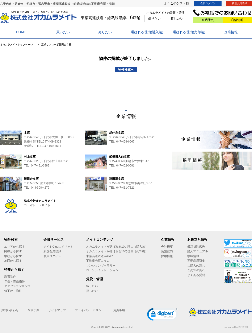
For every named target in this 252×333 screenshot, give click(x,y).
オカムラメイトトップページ (16, 44)
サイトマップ (57, 310)
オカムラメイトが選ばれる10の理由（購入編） (117, 246)
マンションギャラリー (101, 265)
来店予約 (208, 20)
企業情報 (231, 32)
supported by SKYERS (236, 327)
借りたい (154, 18)
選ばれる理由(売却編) (189, 32)
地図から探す (13, 260)
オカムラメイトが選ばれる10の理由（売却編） (117, 251)
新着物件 (10, 276)
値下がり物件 (13, 290)
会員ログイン (207, 3)
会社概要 (167, 246)
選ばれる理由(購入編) (147, 32)
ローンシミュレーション (102, 270)
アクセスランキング (17, 286)
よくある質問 (196, 275)
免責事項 (119, 310)
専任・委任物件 (14, 281)
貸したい (177, 18)
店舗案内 (167, 251)
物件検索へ (126, 69)
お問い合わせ (10, 310)
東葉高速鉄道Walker (99, 256)
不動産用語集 (196, 260)
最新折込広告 (196, 246)
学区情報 (193, 256)
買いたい (63, 32)
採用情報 (167, 256)
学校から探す (13, 256)
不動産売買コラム (98, 260)
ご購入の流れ (196, 265)
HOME (21, 32)
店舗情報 (237, 20)
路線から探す (13, 251)
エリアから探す (14, 246)
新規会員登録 (52, 251)
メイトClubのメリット (58, 246)
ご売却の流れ (196, 270)
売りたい (105, 32)
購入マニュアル (197, 251)
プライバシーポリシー (89, 310)
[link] (162, 315)
